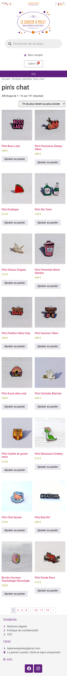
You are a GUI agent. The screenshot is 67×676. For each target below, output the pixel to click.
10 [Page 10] (35, 610)
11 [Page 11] (41, 610)
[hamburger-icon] (33, 74)
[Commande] (42, 104)
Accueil (6, 79)
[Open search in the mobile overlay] (33, 44)
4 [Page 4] (26, 610)
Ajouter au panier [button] (14, 159)
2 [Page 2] (17, 610)
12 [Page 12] (47, 610)
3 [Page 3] (22, 610)
